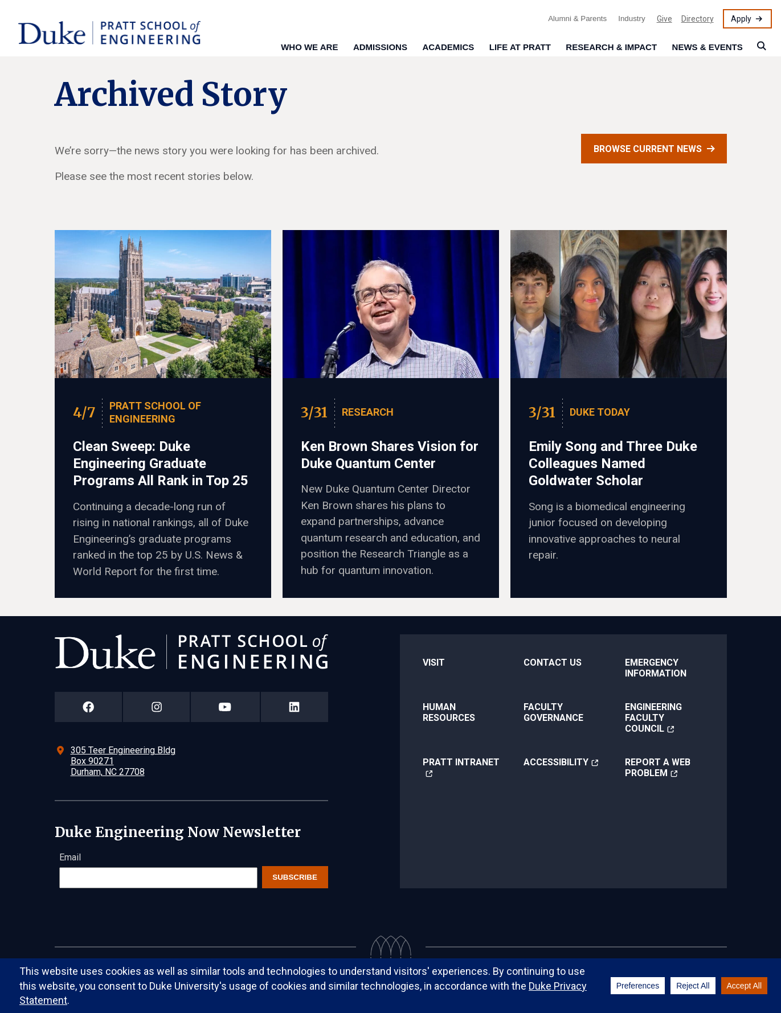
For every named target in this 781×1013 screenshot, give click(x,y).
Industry (631, 18)
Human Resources (449, 712)
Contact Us (553, 662)
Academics (448, 47)
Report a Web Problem (657, 767)
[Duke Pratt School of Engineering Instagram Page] (156, 707)
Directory (697, 18)
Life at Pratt (520, 47)
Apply (741, 18)
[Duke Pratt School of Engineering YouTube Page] (225, 707)
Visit (434, 662)
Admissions (380, 47)
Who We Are (309, 47)
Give (664, 18)
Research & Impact (611, 47)
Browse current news (648, 148)
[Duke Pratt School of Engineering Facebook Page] (88, 707)
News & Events (707, 47)
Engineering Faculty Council (653, 718)
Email (70, 857)
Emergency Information (655, 668)
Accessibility (556, 762)
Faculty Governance (553, 712)
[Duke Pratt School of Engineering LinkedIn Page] (294, 707)
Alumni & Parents (577, 18)
